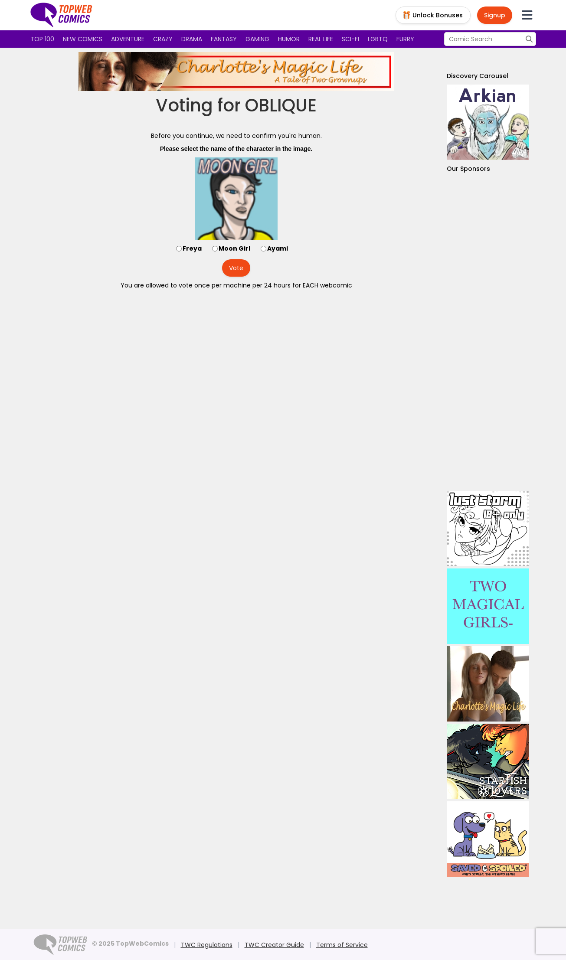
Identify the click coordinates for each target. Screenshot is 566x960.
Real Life (320, 39)
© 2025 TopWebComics (130, 943)
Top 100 (42, 39)
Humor (289, 39)
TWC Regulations (206, 944)
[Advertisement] (488, 332)
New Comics (82, 39)
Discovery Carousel (477, 76)
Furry (405, 39)
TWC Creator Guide (274, 944)
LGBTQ (378, 39)
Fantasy (224, 39)
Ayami (277, 248)
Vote (236, 268)
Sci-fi (350, 39)
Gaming (257, 39)
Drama (191, 39)
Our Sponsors (468, 168)
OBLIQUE (281, 105)
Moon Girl (234, 248)
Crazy (163, 39)
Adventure (127, 39)
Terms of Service (342, 944)
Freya (192, 248)
